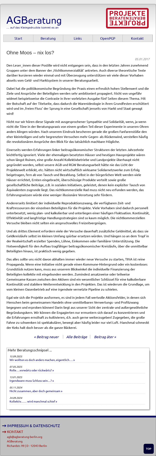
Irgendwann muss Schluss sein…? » (32, 380)
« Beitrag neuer (46, 337)
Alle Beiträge (76, 337)
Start (18, 38)
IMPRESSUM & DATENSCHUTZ (33, 426)
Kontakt (137, 38)
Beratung (48, 38)
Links (78, 38)
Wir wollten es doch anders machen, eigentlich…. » (42, 360)
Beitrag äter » (105, 337)
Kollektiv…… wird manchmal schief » (33, 401)
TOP (149, 448)
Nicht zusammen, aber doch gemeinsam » (36, 391)
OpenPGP (107, 38)
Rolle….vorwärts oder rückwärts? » (32, 370)
